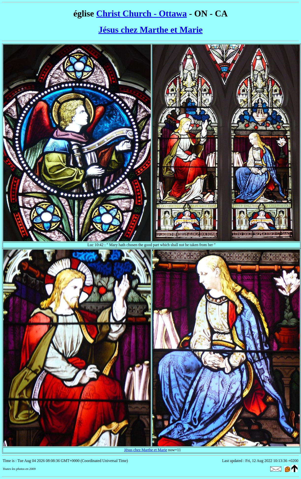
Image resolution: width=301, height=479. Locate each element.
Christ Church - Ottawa (141, 13)
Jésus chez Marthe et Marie (150, 30)
